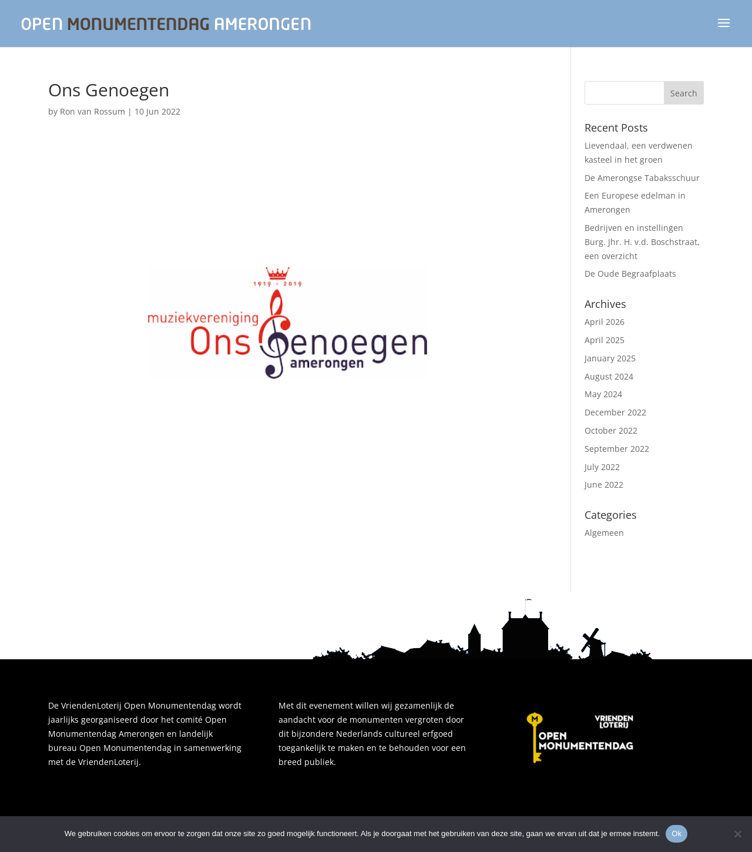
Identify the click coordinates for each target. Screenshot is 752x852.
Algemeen (604, 532)
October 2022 (611, 430)
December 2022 (615, 412)
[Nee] (737, 834)
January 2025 (610, 358)
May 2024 (603, 394)
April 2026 (605, 321)
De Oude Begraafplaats (630, 273)
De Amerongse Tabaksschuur (642, 177)
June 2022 (604, 484)
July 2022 (602, 466)
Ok (677, 833)
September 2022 (617, 448)
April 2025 (605, 340)
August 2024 (609, 376)
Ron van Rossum (92, 111)
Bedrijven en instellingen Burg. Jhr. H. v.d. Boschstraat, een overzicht (642, 241)
